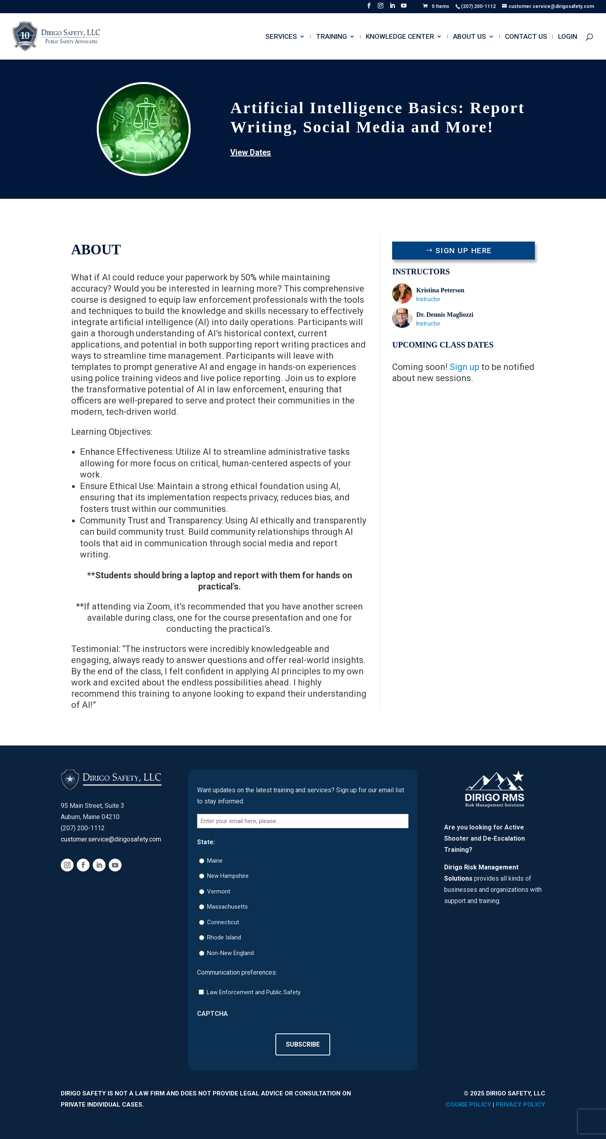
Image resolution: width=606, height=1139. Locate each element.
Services (281, 37)
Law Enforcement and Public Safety (254, 992)
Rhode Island (224, 937)
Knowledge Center (400, 37)
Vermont (218, 891)
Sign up (464, 367)
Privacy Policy (520, 1104)
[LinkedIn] (392, 8)
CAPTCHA (212, 1013)
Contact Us (526, 37)
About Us (469, 37)
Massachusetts (227, 906)
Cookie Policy (468, 1104)
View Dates (250, 152)
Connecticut (223, 922)
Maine (215, 860)
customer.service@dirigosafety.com (111, 839)
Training (331, 37)
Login (567, 37)
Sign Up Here (463, 250)
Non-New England (230, 953)
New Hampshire (228, 875)
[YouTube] (404, 8)
